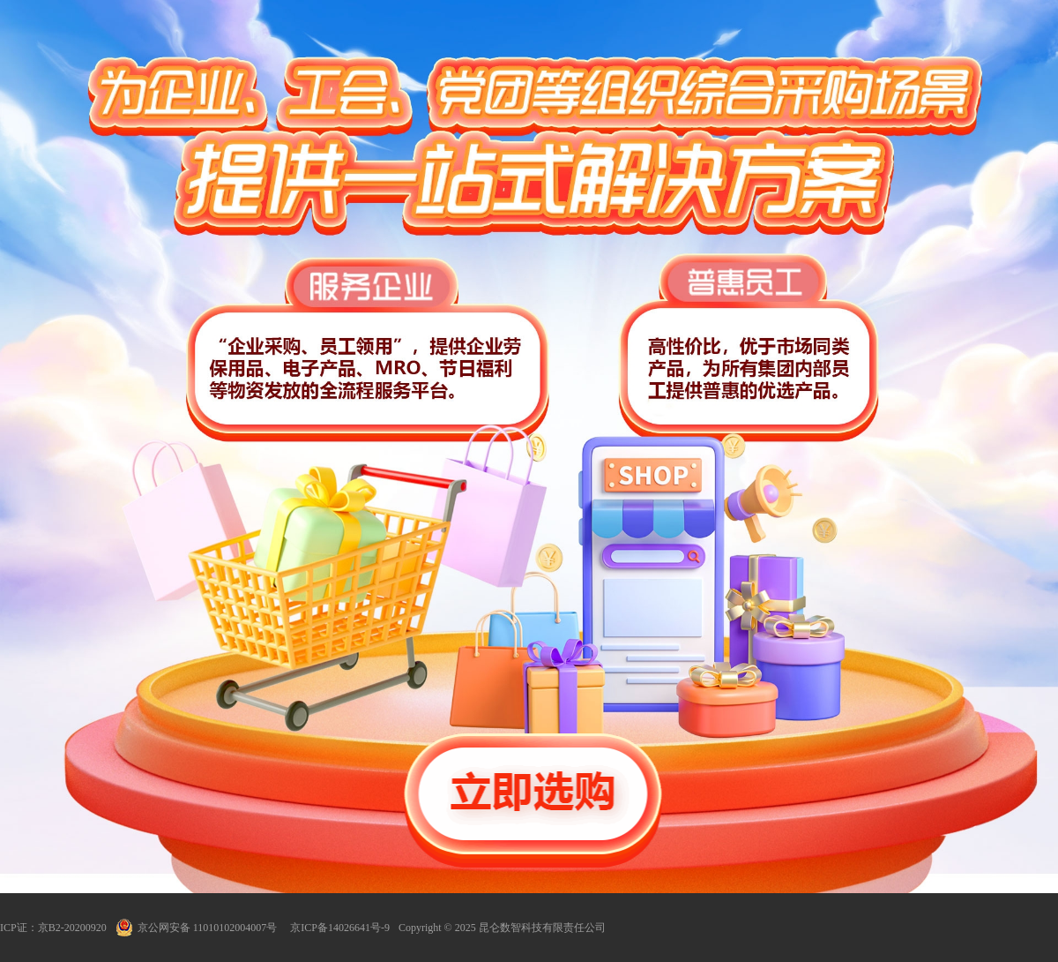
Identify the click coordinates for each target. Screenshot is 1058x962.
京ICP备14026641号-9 (340, 927)
